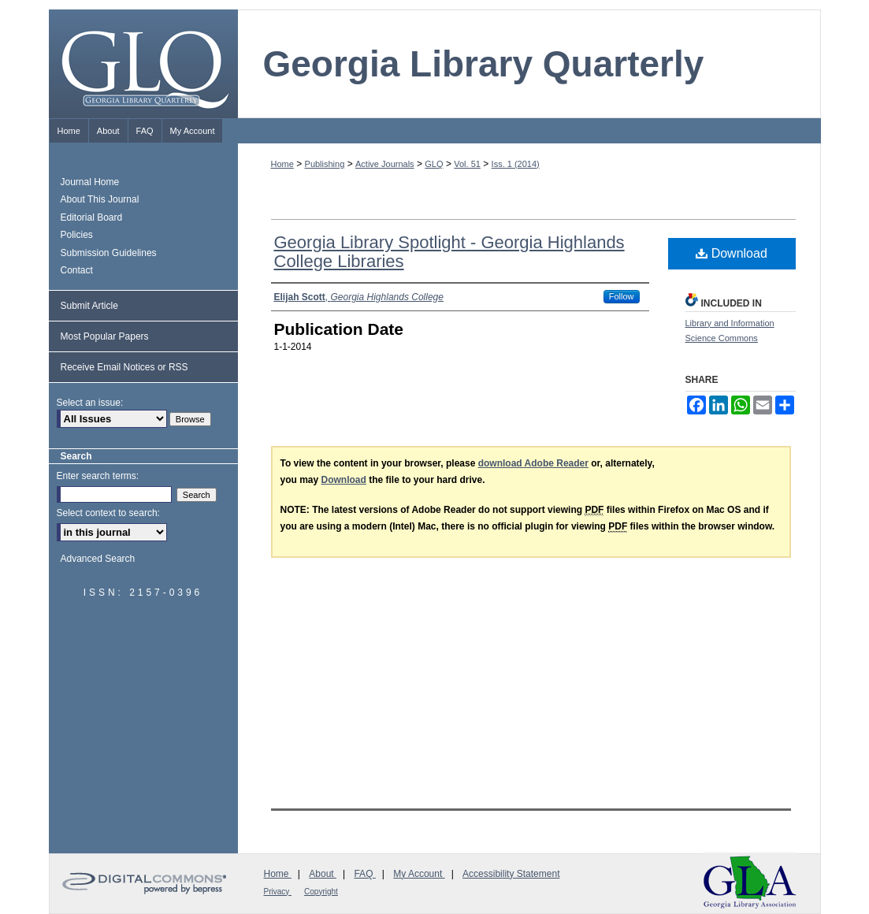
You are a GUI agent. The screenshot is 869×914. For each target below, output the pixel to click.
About (322, 873)
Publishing (325, 164)
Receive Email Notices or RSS (124, 367)
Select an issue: (90, 402)
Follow (621, 296)
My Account (418, 873)
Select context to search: (108, 512)
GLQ (434, 164)
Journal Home (90, 182)
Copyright (321, 891)
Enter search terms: (98, 475)
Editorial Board (92, 217)
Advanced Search (98, 558)
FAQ (364, 873)
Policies (77, 234)
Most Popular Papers (105, 336)
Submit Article (89, 305)
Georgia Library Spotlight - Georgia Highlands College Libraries (449, 251)
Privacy (278, 891)
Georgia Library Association (750, 882)
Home (282, 164)
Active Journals (384, 164)
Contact (77, 270)
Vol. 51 (467, 164)
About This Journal (100, 199)
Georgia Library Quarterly (483, 63)
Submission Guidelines (109, 252)
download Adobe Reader (533, 463)
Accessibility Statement (510, 873)
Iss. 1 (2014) (516, 164)
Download (731, 253)
